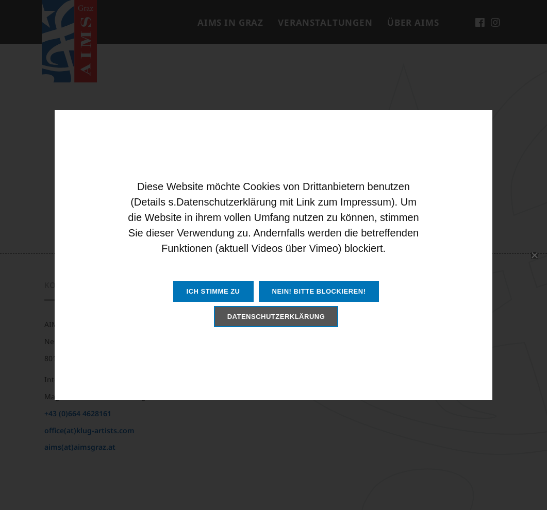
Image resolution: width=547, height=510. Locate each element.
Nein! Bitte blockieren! (319, 291)
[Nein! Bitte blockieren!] (534, 255)
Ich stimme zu (213, 291)
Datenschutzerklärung (276, 316)
